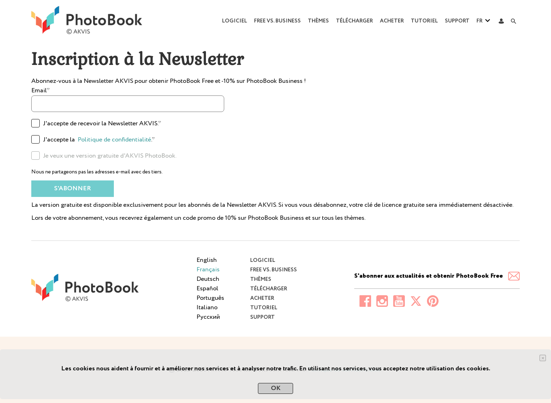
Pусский (208, 317)
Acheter (392, 21)
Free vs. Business (277, 21)
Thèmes (318, 21)
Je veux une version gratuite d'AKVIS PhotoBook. (109, 155)
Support (457, 21)
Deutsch (207, 279)
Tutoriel (424, 21)
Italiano (207, 307)
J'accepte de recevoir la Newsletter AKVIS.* (102, 123)
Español (207, 288)
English (206, 260)
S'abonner (72, 188)
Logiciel (234, 21)
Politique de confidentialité (114, 139)
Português (210, 298)
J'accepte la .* (99, 140)
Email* (40, 90)
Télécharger (354, 21)
